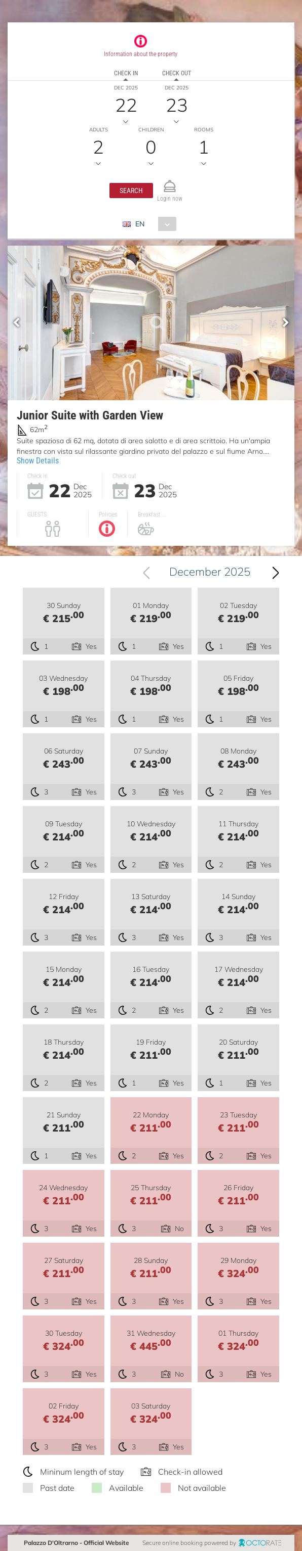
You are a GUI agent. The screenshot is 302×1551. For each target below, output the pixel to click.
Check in (126, 73)
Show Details (38, 460)
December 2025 (209, 572)
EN (139, 223)
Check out (176, 73)
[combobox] (153, 223)
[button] (131, 190)
